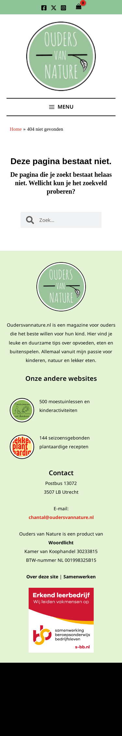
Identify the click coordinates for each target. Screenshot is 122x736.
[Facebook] (44, 8)
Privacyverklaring (61, 673)
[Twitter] (54, 8)
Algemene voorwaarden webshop (61, 694)
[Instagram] (63, 8)
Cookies (61, 705)
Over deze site (42, 576)
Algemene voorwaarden (61, 684)
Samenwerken (79, 576)
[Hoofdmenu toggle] (61, 107)
